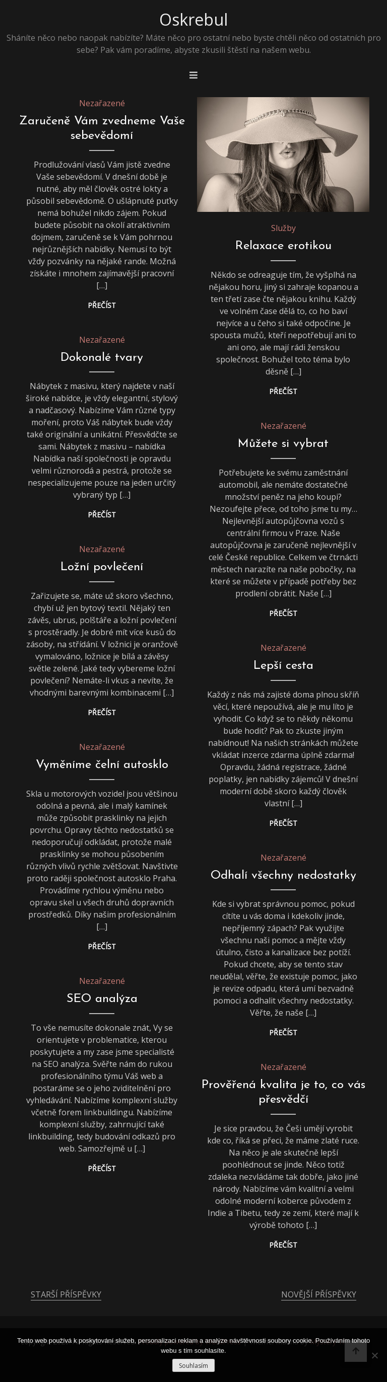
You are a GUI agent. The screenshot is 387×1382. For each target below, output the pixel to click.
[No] (374, 1355)
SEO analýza (102, 999)
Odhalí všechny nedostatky (283, 876)
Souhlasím (193, 1365)
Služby (283, 228)
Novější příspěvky (318, 1294)
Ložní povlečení (101, 567)
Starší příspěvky (66, 1294)
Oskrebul (193, 19)
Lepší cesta (283, 666)
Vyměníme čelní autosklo (102, 765)
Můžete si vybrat (283, 444)
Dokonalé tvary (101, 358)
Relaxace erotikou (283, 246)
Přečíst (102, 305)
